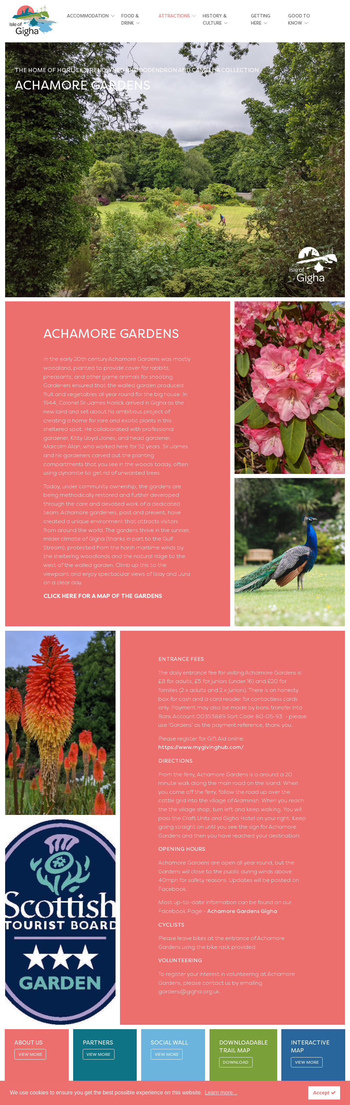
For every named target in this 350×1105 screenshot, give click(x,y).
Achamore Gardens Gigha (242, 911)
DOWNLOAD (235, 1062)
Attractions (174, 15)
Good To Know (299, 19)
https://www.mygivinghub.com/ (201, 747)
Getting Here (260, 19)
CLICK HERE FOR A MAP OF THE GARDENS (102, 595)
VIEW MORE (30, 1054)
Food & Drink (130, 19)
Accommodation (88, 15)
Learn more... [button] (221, 1092)
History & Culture (215, 19)
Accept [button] (324, 1092)
